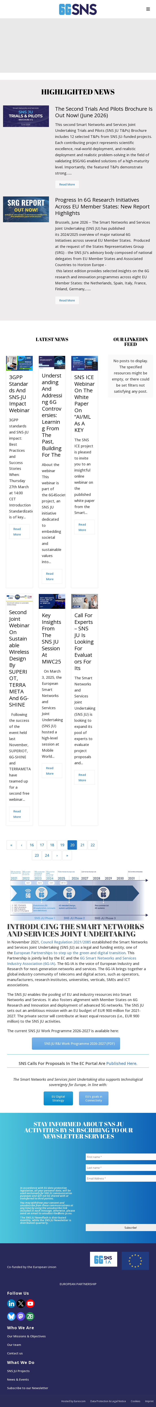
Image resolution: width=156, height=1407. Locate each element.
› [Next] (57, 855)
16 (32, 844)
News (11, 1379)
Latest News (52, 339)
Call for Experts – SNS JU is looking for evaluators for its (84, 641)
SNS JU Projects (18, 1371)
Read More (67, 184)
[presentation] (102, 1204)
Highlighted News (78, 91)
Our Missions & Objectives (26, 1336)
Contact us (15, 1353)
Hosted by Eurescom (73, 1401)
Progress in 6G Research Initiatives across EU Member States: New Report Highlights (102, 206)
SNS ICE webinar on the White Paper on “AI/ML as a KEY (84, 403)
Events (24, 1379)
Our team (14, 1345)
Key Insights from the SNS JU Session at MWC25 (51, 638)
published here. (121, 1063)
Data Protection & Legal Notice (108, 1401)
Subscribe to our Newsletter (27, 1388)
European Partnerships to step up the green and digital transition (70, 952)
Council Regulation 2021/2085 (66, 942)
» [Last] (67, 855)
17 (42, 844)
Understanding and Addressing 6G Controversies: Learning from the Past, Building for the (52, 415)
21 (82, 844)
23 (37, 855)
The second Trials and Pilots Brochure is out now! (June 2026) (104, 112)
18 (52, 844)
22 (93, 844)
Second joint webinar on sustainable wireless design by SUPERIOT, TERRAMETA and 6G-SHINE (19, 658)
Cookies (135, 1401)
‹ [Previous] (21, 844)
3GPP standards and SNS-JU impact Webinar (19, 393)
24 (47, 855)
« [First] (11, 844)
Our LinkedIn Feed (130, 341)
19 (62, 844)
